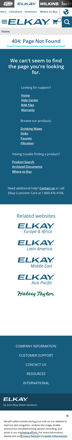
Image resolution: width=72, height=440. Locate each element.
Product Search (23, 162)
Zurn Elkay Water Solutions (22, 405)
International (66, 12)
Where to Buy (48, 11)
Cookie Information (55, 436)
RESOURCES (36, 373)
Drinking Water (31, 129)
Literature (15, 11)
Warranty (28, 110)
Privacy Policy (29, 436)
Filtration (27, 143)
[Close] (67, 416)
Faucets (26, 138)
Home (25, 95)
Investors (31, 11)
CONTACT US (36, 364)
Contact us (47, 188)
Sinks (24, 133)
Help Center (29, 100)
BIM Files (27, 105)
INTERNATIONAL (36, 382)
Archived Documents (27, 167)
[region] (36, 425)
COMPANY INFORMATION (36, 346)
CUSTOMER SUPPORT (36, 355)
